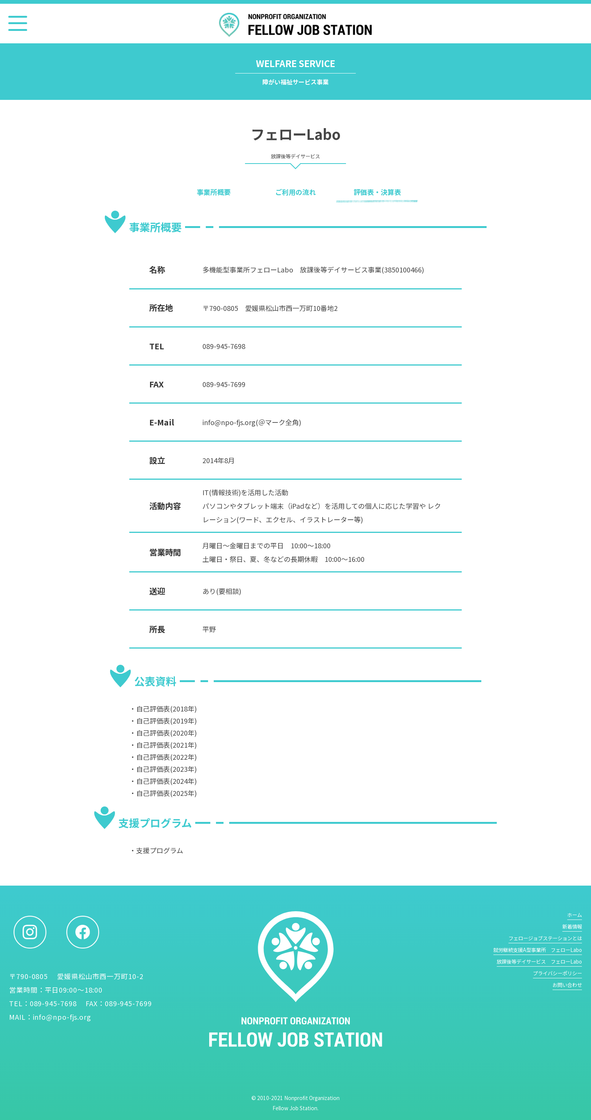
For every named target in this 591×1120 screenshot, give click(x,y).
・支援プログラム (156, 850)
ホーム (574, 914)
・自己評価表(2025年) (163, 793)
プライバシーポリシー (557, 973)
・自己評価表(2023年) (163, 769)
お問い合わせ (567, 984)
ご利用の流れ (295, 192)
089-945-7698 (223, 346)
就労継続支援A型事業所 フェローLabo (537, 949)
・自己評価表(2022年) (163, 757)
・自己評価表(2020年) (163, 732)
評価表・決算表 (377, 192)
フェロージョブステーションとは (545, 938)
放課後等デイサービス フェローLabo (539, 961)
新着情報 (572, 926)
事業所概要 (214, 192)
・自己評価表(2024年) (163, 781)
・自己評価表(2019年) (163, 720)
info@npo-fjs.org (62, 1017)
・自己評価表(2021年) (163, 745)
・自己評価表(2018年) (163, 708)
